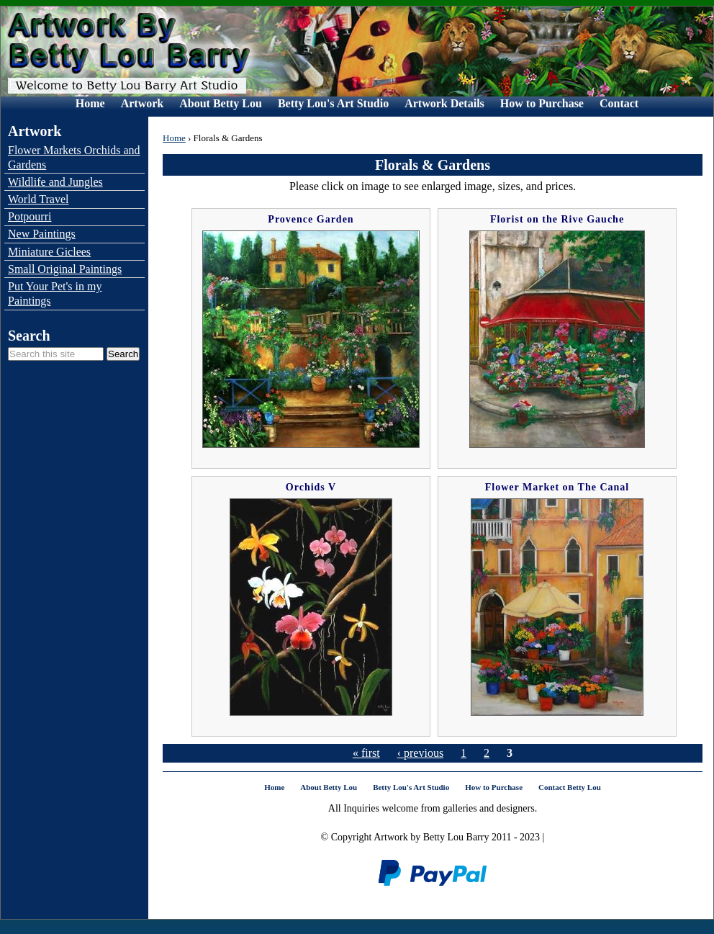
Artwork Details (444, 103)
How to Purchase (542, 103)
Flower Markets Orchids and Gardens (74, 157)
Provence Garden (310, 219)
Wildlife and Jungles (55, 182)
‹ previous (420, 753)
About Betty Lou (220, 103)
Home (90, 103)
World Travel (38, 199)
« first (366, 753)
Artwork (142, 103)
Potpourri (29, 216)
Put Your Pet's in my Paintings (54, 293)
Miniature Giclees (49, 252)
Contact (619, 103)
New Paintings (42, 234)
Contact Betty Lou (569, 787)
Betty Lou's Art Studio (333, 103)
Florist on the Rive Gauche (557, 219)
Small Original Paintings (65, 269)
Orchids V (311, 487)
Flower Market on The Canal (557, 487)
